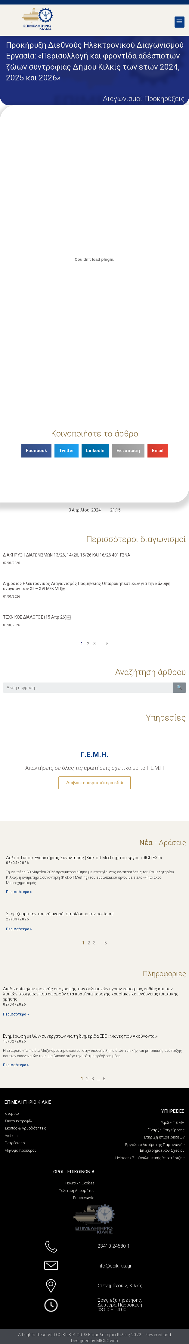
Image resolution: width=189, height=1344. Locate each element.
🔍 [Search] (180, 687)
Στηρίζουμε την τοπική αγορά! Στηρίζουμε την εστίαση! (59, 913)
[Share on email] (157, 451)
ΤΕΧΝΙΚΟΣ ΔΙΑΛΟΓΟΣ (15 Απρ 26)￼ (37, 617)
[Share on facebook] (36, 451)
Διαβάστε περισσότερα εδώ (94, 782)
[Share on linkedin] (95, 451)
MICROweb (107, 1340)
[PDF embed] (94, 259)
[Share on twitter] (66, 451)
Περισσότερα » (19, 892)
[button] (179, 22)
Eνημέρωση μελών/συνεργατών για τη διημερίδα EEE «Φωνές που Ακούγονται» (80, 1036)
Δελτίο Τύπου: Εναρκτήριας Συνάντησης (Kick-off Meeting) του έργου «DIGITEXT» (84, 857)
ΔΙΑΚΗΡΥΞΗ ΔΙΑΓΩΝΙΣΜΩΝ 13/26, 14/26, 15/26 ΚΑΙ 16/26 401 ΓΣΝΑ (66, 555)
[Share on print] (128, 451)
